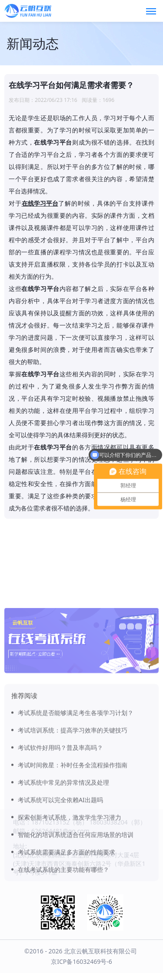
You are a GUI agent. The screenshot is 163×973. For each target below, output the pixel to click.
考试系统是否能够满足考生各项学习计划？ (75, 765)
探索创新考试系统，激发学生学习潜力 (69, 869)
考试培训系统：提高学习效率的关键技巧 (72, 782)
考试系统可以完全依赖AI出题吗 (60, 852)
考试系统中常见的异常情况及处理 (63, 835)
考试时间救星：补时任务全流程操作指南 (72, 817)
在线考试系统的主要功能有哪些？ (63, 922)
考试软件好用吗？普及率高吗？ (60, 800)
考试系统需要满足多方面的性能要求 (66, 904)
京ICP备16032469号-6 (81, 961)
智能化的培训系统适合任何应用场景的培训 (75, 887)
